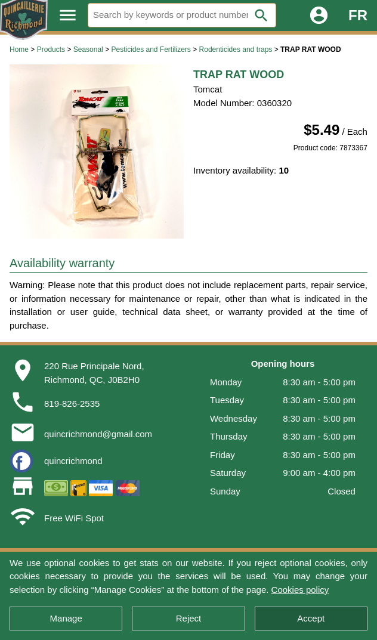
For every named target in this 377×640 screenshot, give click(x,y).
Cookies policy (300, 590)
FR (357, 15)
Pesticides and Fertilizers (150, 49)
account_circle (318, 15)
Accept (311, 618)
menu (67, 15)
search (261, 15)
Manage (66, 618)
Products (51, 49)
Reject (189, 618)
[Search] (182, 15)
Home (19, 49)
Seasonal (88, 49)
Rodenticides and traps (236, 49)
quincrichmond (73, 461)
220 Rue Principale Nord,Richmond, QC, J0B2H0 (94, 373)
